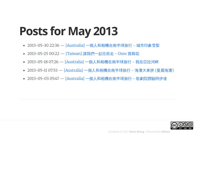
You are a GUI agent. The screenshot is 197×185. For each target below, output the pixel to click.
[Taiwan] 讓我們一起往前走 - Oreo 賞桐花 (102, 53)
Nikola (165, 131)
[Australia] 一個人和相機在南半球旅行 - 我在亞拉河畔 (112, 62)
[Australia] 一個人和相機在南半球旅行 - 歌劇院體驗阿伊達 (116, 78)
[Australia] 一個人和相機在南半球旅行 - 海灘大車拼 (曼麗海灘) (119, 70)
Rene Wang (137, 131)
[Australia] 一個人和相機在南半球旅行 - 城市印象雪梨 (112, 45)
